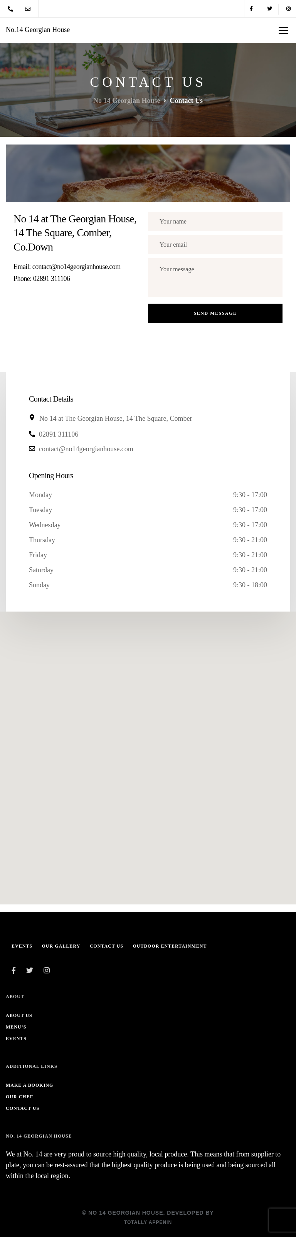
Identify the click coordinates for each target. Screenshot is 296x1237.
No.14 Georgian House (38, 30)
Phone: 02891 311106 (41, 278)
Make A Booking (29, 1085)
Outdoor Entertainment (170, 946)
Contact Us (106, 946)
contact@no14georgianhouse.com (86, 449)
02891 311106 (58, 434)
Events (22, 946)
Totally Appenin (148, 1222)
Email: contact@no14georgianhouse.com (67, 267)
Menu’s (16, 1027)
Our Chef (19, 1096)
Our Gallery (61, 946)
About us (19, 1015)
